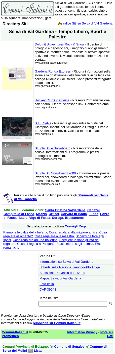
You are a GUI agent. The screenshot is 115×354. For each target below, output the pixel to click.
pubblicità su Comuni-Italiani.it (56, 323)
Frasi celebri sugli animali (74, 244)
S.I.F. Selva (43, 123)
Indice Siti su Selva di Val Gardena (87, 23)
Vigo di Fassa (39, 218)
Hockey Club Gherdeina (52, 100)
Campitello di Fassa (19, 214)
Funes (93, 214)
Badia (22, 218)
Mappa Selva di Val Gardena (60, 278)
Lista (38, 350)
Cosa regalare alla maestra (54, 236)
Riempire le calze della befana (25, 232)
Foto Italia (47, 284)
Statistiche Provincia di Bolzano (62, 273)
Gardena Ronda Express (53, 71)
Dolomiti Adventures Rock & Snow (59, 44)
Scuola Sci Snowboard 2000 (55, 173)
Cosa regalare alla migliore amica (73, 232)
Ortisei (54, 214)
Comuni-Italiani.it (15, 332)
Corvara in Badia (74, 214)
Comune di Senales (69, 346)
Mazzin (41, 214)
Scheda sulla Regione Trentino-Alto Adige (70, 267)
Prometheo (10, 336)
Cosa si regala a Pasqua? (36, 244)
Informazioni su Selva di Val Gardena (66, 262)
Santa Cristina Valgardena (65, 210)
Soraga (57, 218)
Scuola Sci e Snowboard (52, 148)
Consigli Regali (76, 226)
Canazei (93, 210)
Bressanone (74, 218)
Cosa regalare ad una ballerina (35, 240)
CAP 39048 (48, 289)
